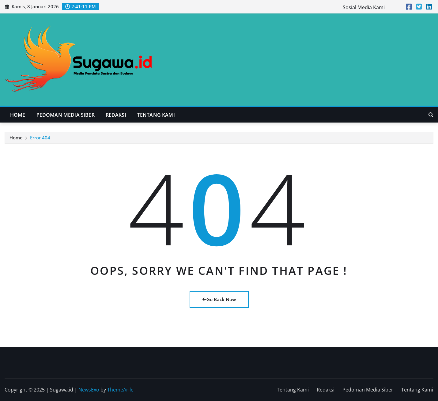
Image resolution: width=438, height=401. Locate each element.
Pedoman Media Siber (65, 115)
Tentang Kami (156, 115)
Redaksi (116, 115)
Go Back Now (219, 299)
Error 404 (40, 137)
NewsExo (88, 389)
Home (17, 115)
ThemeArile (120, 389)
